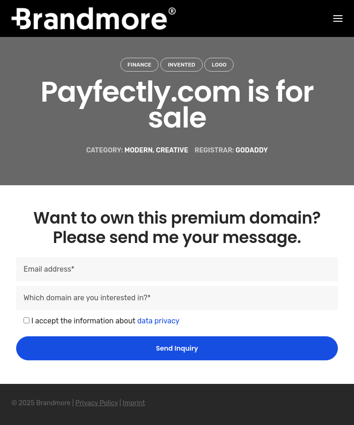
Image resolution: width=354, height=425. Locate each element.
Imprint (134, 403)
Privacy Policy (97, 403)
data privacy (158, 320)
